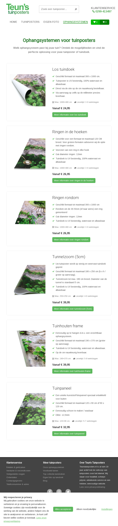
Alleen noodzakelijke (86, 509)
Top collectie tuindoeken (54, 474)
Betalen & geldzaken (15, 467)
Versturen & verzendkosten (18, 470)
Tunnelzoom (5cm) (68, 256)
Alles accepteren (63, 509)
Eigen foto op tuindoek (53, 477)
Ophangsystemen (75, 22)
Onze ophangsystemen (53, 467)
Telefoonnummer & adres (17, 484)
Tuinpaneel (61, 388)
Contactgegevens (14, 481)
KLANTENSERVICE (103, 10)
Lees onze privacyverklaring (92, 487)
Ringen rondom (65, 197)
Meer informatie (70, 114)
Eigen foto (51, 22)
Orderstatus (11, 477)
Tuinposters (30, 22)
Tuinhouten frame (67, 326)
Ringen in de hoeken (69, 132)
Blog (45, 481)
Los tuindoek (63, 69)
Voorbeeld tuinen (50, 470)
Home (13, 22)
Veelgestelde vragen (15, 474)
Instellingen (107, 509)
